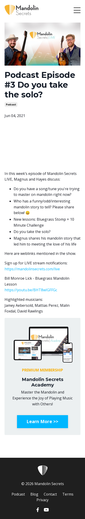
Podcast (18, 494)
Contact (50, 494)
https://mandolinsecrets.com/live (32, 268)
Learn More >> (42, 421)
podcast (11, 104)
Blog (34, 494)
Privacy (42, 499)
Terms (67, 494)
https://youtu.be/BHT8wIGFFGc (31, 289)
